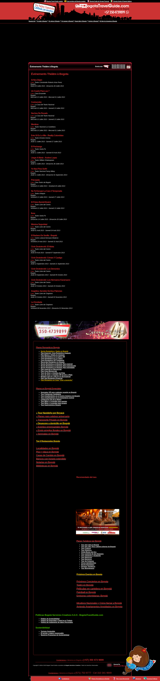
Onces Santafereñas (88, 563)
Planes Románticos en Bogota (100, 678)
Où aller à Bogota (42, 21)
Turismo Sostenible (48, 631)
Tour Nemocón (86, 557)
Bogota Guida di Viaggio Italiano (122, 1)
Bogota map (102, 66)
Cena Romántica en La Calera (52, 358)
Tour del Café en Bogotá (90, 545)
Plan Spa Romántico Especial (51, 378)
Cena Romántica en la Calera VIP (53, 357)
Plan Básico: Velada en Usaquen (53, 355)
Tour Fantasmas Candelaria (51, 394)
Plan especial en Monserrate (51, 369)
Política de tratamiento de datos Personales (57, 622)
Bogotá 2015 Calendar (118, 67)
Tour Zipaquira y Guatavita (91, 556)
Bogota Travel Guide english (55, 1)
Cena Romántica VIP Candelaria (52, 360)
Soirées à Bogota (93, 21)
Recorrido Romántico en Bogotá (52, 362)
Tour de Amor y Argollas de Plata (53, 373)
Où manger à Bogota (67, 21)
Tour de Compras (87, 561)
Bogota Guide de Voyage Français (99, 1)
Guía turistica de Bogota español (76, 1)
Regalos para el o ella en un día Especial (56, 377)
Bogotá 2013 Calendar (118, 65)
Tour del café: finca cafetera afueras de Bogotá (98, 547)
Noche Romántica (87, 565)
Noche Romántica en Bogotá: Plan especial (57, 364)
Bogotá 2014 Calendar (118, 66)
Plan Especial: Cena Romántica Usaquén (56, 353)
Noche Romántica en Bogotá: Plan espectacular (58, 366)
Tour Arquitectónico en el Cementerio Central (57, 398)
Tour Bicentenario (87, 568)
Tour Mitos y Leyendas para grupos (54, 403)
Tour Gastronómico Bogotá (51, 405)
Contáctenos (61, 660)
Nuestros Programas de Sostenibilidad (55, 635)
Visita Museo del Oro (88, 552)
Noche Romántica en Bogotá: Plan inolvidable (58, 367)
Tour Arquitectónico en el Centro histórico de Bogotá (60, 396)
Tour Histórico (86, 550)
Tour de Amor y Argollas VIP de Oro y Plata (56, 375)
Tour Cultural (86, 548)
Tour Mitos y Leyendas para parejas (54, 401)
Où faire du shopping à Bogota (108, 21)
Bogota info (32, 21)
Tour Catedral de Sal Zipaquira (92, 554)
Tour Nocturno (86, 559)
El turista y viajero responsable (52, 633)
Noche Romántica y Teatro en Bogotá (54, 351)
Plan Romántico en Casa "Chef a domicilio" (57, 380)
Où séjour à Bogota (54, 21)
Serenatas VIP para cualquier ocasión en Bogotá (58, 392)
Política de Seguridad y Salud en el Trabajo (56, 620)
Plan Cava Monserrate (49, 371)
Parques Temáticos (88, 566)
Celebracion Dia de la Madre (51, 400)
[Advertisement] (80, 43)
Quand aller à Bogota (81, 21)
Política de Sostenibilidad (50, 619)
